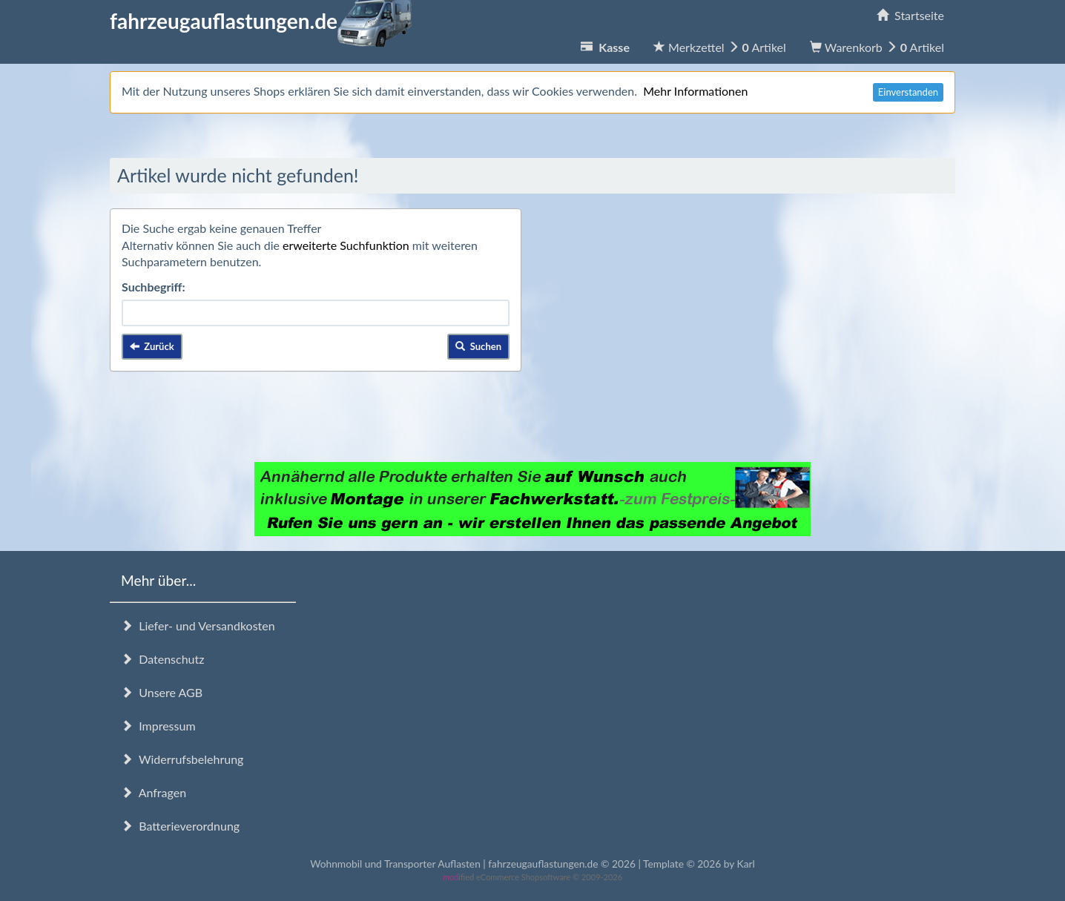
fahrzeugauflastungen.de (261, 20)
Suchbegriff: (153, 287)
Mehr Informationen (695, 91)
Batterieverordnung (180, 826)
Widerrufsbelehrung (182, 759)
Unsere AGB (161, 692)
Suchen (478, 346)
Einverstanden (908, 92)
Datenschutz (162, 659)
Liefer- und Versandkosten (198, 625)
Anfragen (153, 792)
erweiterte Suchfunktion (346, 245)
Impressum (158, 726)
